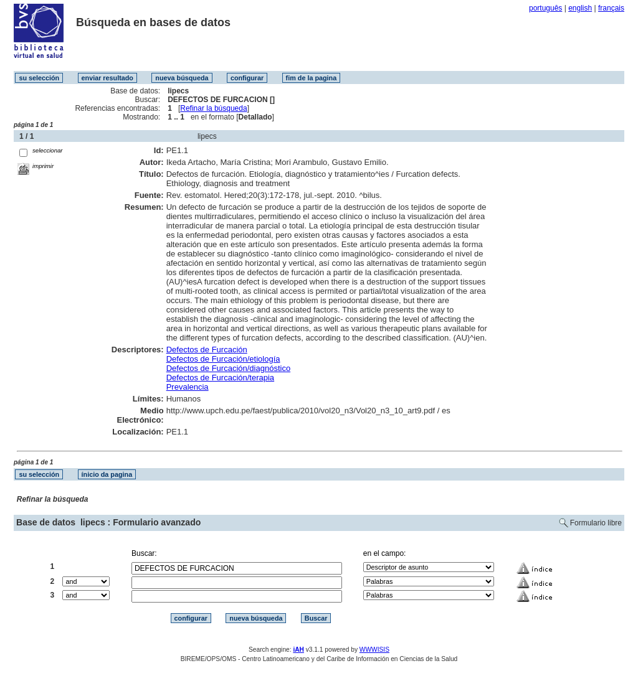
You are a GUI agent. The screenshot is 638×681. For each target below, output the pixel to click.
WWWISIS (374, 649)
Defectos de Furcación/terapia (220, 377)
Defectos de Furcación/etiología (223, 359)
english (580, 8)
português (545, 8)
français (611, 8)
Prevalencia (187, 387)
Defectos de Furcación (206, 349)
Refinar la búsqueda (213, 108)
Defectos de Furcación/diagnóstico (228, 368)
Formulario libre (596, 523)
